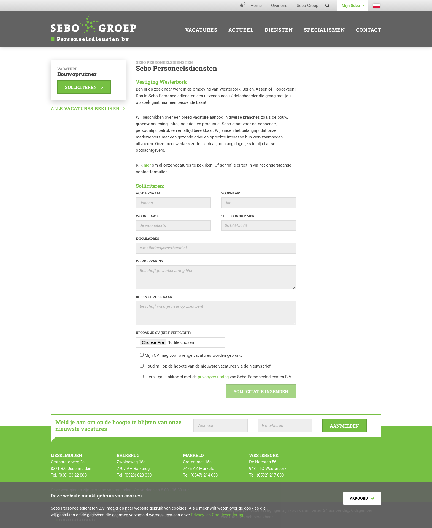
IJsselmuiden (66, 455)
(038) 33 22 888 (72, 475)
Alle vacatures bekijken (88, 108)
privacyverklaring (213, 376)
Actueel (241, 29)
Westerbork (264, 455)
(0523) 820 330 (138, 475)
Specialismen (324, 29)
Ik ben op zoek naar (154, 297)
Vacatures (201, 29)
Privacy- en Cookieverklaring (217, 514)
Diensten (279, 29)
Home (256, 5)
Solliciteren (84, 87)
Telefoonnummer (237, 216)
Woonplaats (147, 216)
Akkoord (362, 498)
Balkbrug (128, 455)
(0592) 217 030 (270, 475)
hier (147, 165)
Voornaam (231, 193)
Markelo (193, 455)
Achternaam (148, 193)
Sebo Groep (307, 5)
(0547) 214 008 (204, 475)
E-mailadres (147, 238)
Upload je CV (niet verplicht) (163, 332)
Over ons (279, 5)
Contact (368, 29)
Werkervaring (149, 261)
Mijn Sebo (353, 5)
